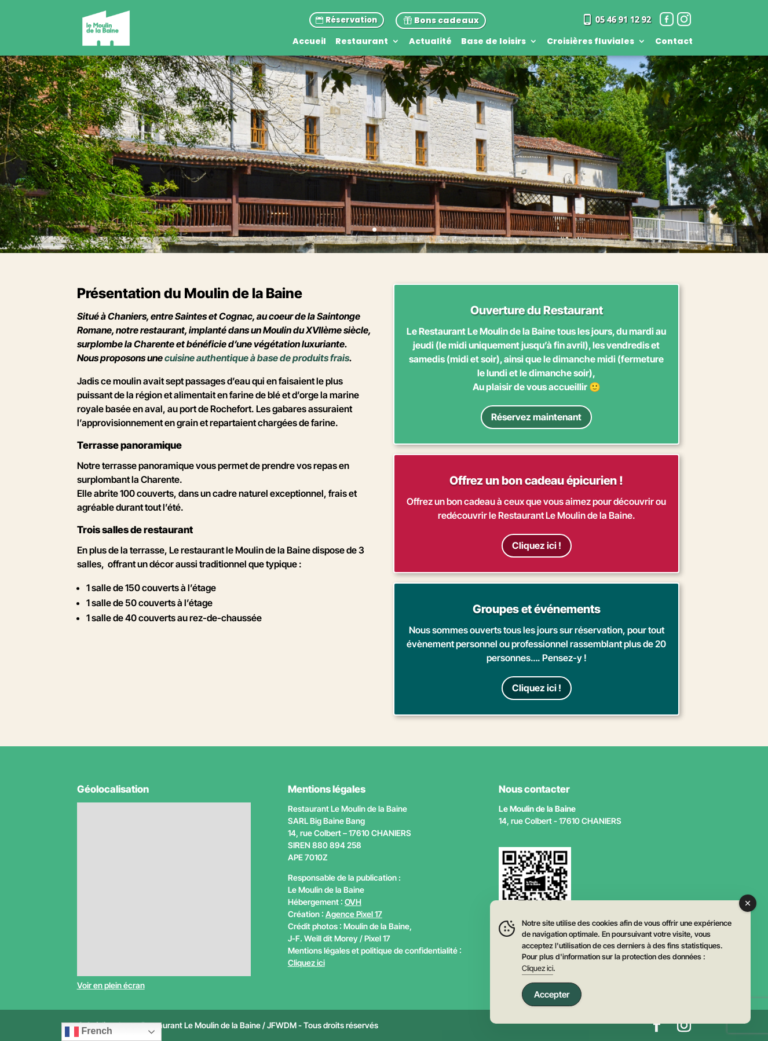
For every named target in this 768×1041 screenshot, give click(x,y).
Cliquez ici (306, 962)
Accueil (309, 42)
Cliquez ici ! (536, 545)
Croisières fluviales (590, 42)
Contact (674, 42)
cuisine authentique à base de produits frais (256, 358)
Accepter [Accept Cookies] (551, 994)
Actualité (430, 42)
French (88, 1032)
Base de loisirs (493, 42)
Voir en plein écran (111, 985)
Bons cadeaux (446, 20)
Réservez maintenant (536, 417)
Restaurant (361, 42)
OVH (353, 902)
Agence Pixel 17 (354, 914)
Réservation (351, 19)
